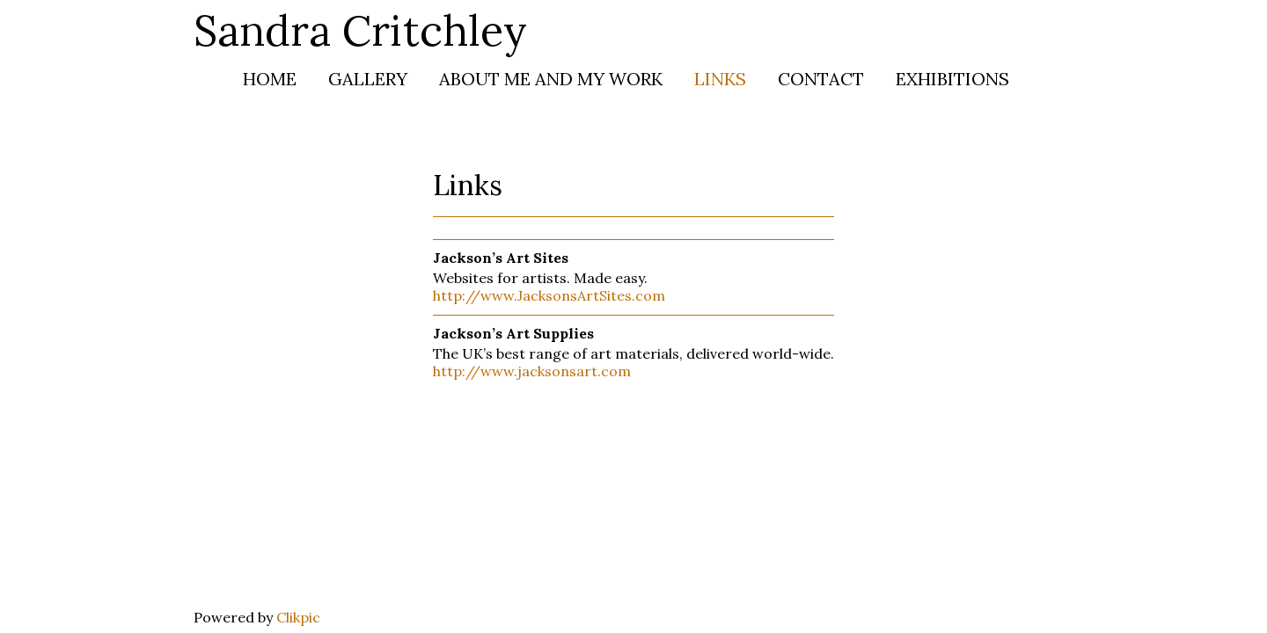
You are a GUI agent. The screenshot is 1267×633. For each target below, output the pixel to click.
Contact (821, 79)
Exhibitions (952, 79)
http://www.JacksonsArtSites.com (549, 295)
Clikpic (298, 617)
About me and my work (551, 79)
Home (270, 79)
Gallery (367, 79)
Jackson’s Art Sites (500, 257)
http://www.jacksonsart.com (532, 371)
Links (720, 79)
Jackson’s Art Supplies (513, 333)
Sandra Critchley (360, 30)
